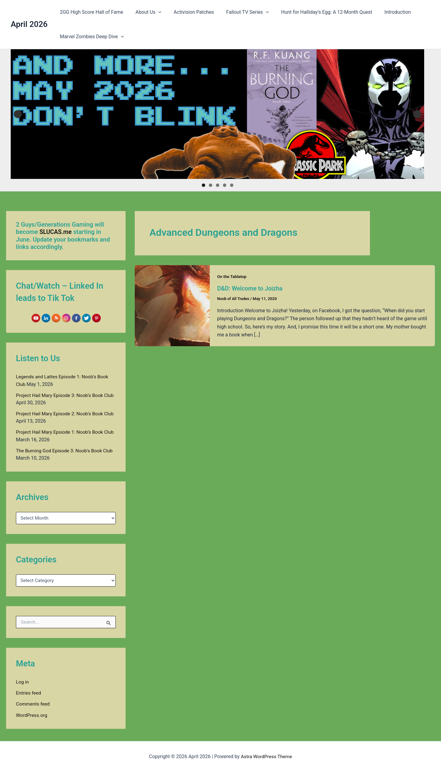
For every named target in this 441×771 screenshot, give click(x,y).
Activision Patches (188, 12)
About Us (145, 12)
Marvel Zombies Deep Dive (90, 36)
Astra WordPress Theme (266, 755)
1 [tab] (203, 185)
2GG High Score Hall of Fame (90, 12)
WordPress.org (32, 714)
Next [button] (417, 114)
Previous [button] (18, 114)
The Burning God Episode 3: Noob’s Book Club (66, 450)
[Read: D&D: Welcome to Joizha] (172, 305)
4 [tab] (224, 185)
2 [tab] (210, 185)
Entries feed (29, 692)
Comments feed (33, 703)
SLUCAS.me (56, 231)
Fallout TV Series (239, 12)
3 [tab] (217, 185)
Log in (22, 681)
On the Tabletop (232, 276)
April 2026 (29, 24)
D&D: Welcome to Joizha (251, 288)
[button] (155, 12)
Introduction (384, 12)
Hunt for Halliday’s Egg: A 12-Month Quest (315, 12)
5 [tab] (231, 185)
